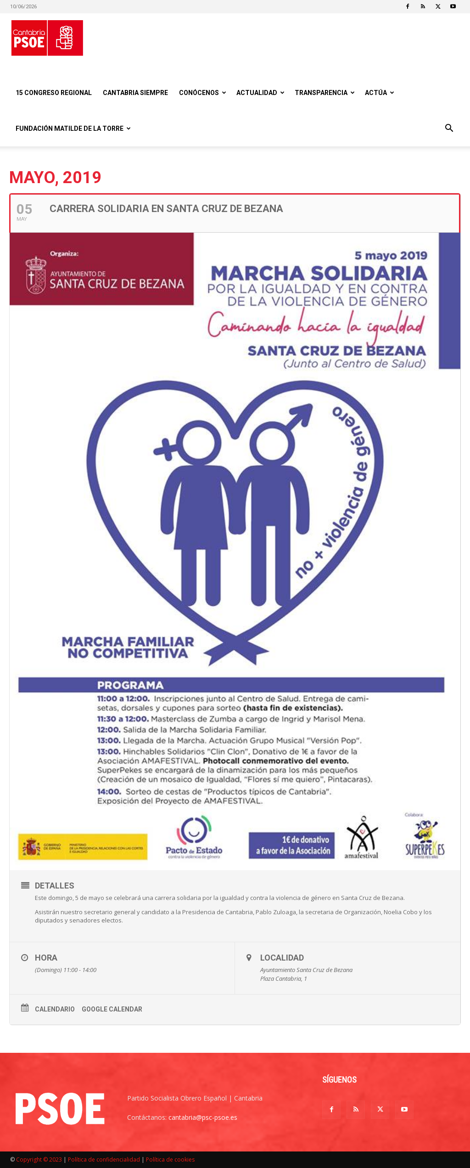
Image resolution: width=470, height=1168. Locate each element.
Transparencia (325, 92)
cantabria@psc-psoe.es (202, 1117)
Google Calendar (112, 1009)
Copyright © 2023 (39, 1159)
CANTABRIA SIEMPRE (135, 92)
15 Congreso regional (54, 92)
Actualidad (260, 92)
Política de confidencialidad (104, 1159)
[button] (449, 129)
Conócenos (202, 92)
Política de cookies (170, 1159)
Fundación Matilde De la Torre (73, 128)
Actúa (379, 92)
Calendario (55, 1009)
